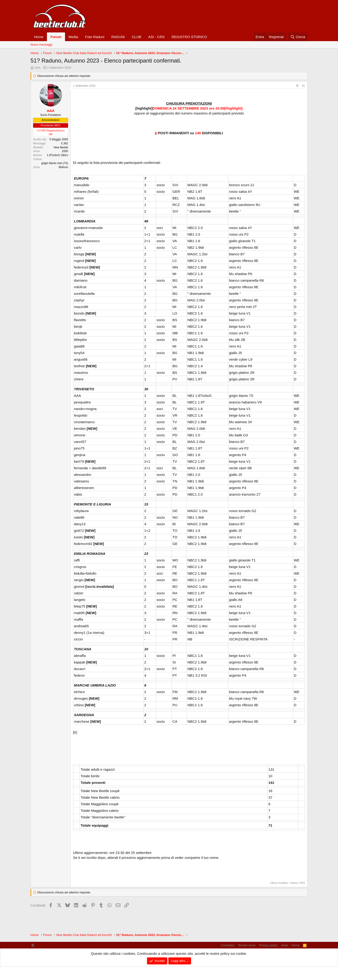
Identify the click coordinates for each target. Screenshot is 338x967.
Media (73, 37)
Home (38, 37)
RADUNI (118, 37)
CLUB (136, 37)
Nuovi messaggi (41, 44)
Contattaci (227, 945)
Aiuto (284, 945)
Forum (55, 37)
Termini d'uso (247, 945)
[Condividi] (297, 86)
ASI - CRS (156, 37)
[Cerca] (297, 36)
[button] (33, 945)
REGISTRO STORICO (189, 37)
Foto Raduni (94, 37)
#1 (303, 85)
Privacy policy (268, 945)
